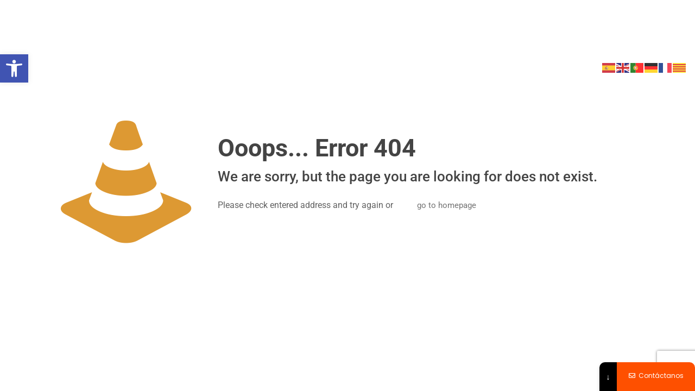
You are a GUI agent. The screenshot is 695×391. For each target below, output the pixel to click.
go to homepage (446, 205)
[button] (14, 68)
